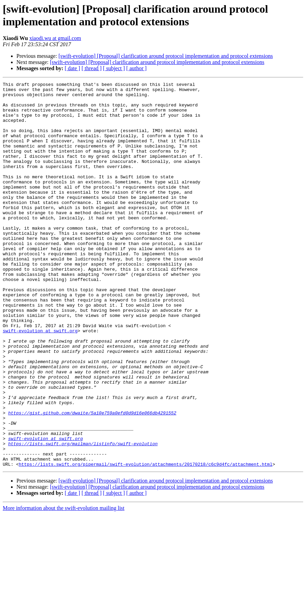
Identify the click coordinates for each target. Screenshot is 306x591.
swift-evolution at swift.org (40, 381)
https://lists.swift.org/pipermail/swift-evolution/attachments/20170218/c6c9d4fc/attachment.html (145, 541)
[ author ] (136, 68)
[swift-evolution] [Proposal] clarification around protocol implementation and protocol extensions (166, 56)
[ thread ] (91, 68)
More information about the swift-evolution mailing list (64, 585)
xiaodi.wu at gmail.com (55, 38)
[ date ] (72, 68)
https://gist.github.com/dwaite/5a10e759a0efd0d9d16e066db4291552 (92, 479)
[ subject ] (114, 68)
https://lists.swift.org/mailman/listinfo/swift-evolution (83, 516)
